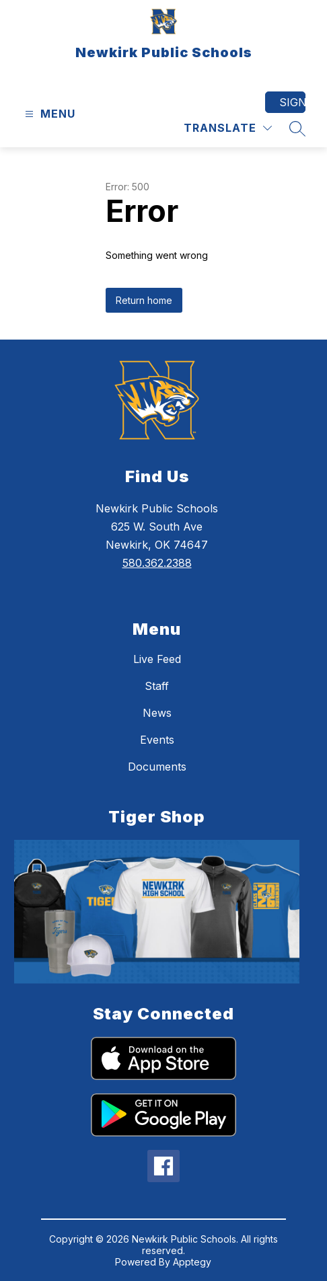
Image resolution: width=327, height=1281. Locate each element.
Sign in (292, 102)
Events (157, 739)
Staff (157, 686)
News (157, 713)
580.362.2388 (157, 563)
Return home (144, 300)
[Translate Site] (227, 128)
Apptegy (192, 1262)
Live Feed (157, 659)
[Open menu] (48, 114)
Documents (157, 766)
